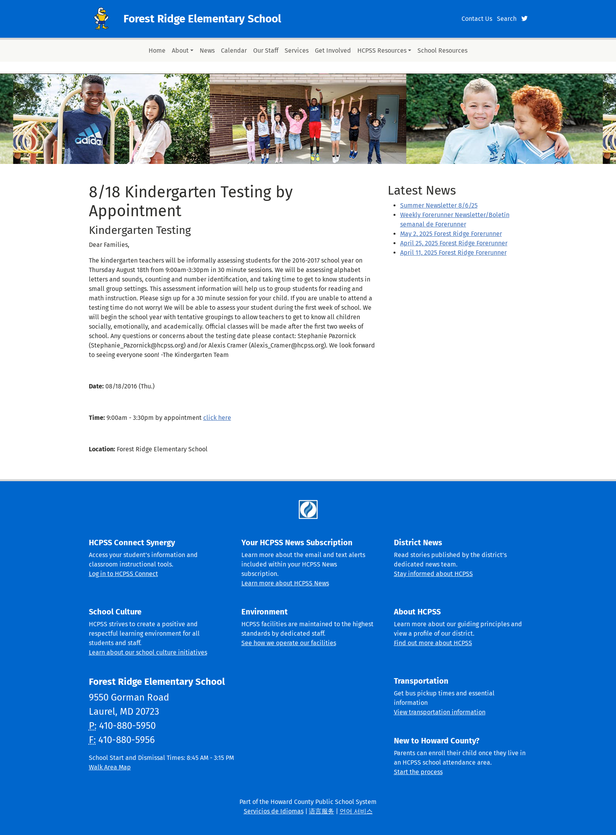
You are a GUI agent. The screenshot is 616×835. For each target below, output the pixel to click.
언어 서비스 (356, 811)
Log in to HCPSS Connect (123, 574)
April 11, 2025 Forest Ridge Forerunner (453, 252)
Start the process (418, 772)
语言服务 (321, 811)
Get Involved (333, 50)
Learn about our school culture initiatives (148, 652)
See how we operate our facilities (288, 643)
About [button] (180, 50)
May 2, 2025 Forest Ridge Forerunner (451, 233)
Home (157, 50)
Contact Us (477, 18)
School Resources (442, 50)
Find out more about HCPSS (433, 643)
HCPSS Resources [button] (381, 50)
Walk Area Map (110, 767)
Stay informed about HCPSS (433, 574)
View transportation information (439, 712)
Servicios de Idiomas (273, 811)
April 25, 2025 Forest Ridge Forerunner (454, 243)
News (207, 50)
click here (217, 417)
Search (507, 18)
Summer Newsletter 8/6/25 (439, 205)
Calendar (234, 50)
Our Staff (265, 50)
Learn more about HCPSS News (285, 583)
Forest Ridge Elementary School (202, 18)
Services (297, 50)
